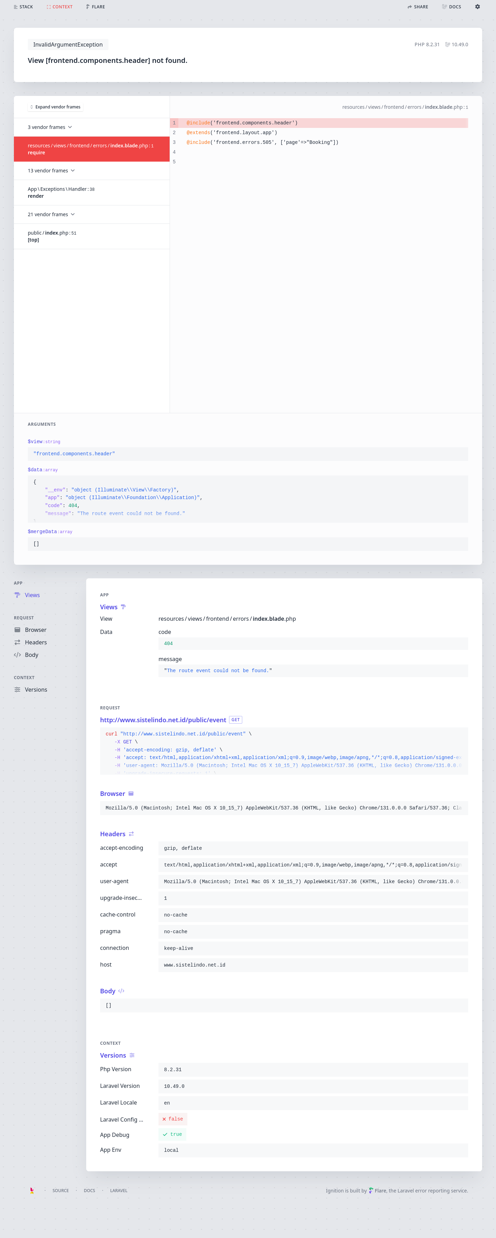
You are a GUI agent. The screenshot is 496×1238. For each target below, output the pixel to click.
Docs (89, 1191)
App (18, 583)
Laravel (119, 1191)
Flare (377, 1190)
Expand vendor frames (55, 106)
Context (24, 678)
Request (24, 618)
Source (60, 1191)
